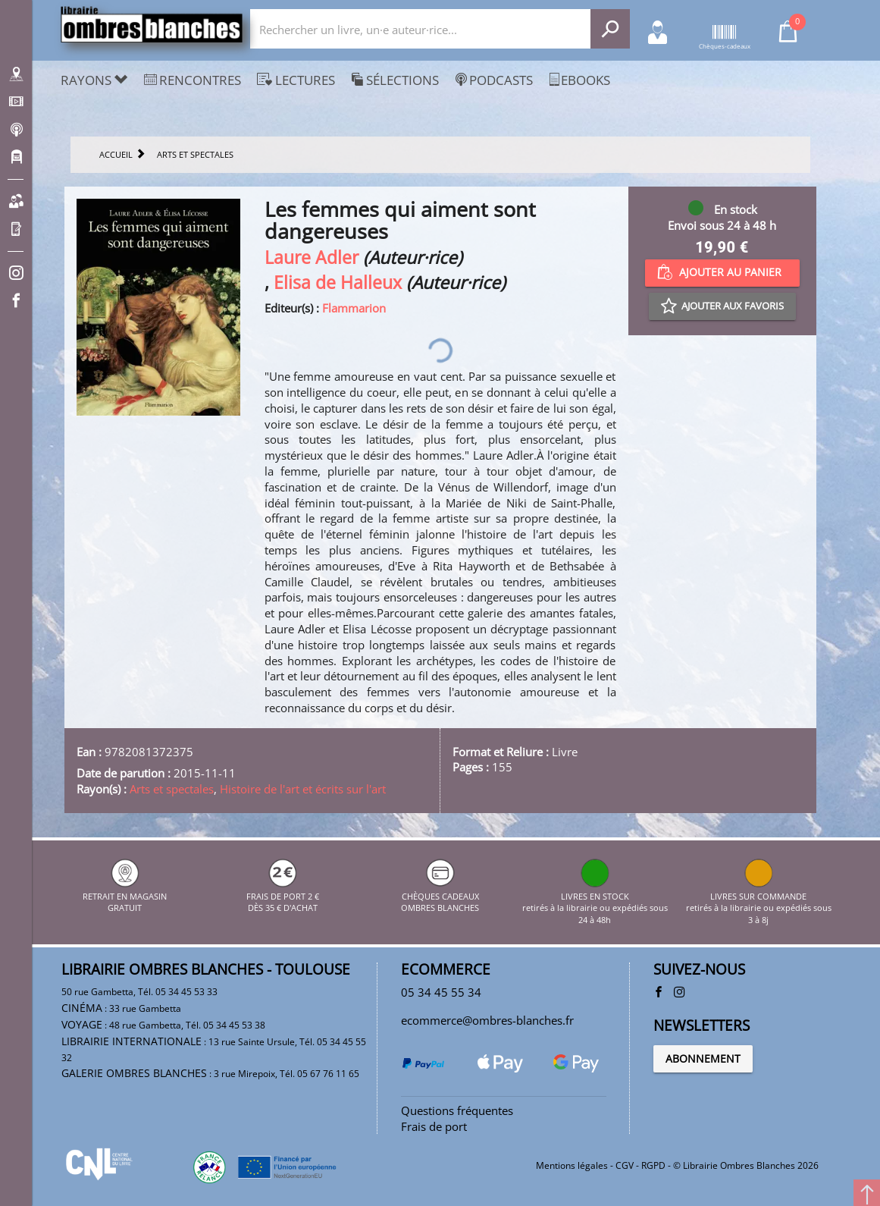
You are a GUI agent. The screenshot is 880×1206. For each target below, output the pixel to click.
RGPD (653, 1165)
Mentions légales (572, 1165)
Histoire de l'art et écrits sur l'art (303, 788)
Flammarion (354, 308)
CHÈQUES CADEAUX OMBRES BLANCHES (440, 895)
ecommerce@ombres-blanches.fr (487, 1020)
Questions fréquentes (457, 1110)
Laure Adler (312, 257)
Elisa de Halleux (338, 282)
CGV (624, 1165)
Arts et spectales (172, 788)
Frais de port (434, 1126)
